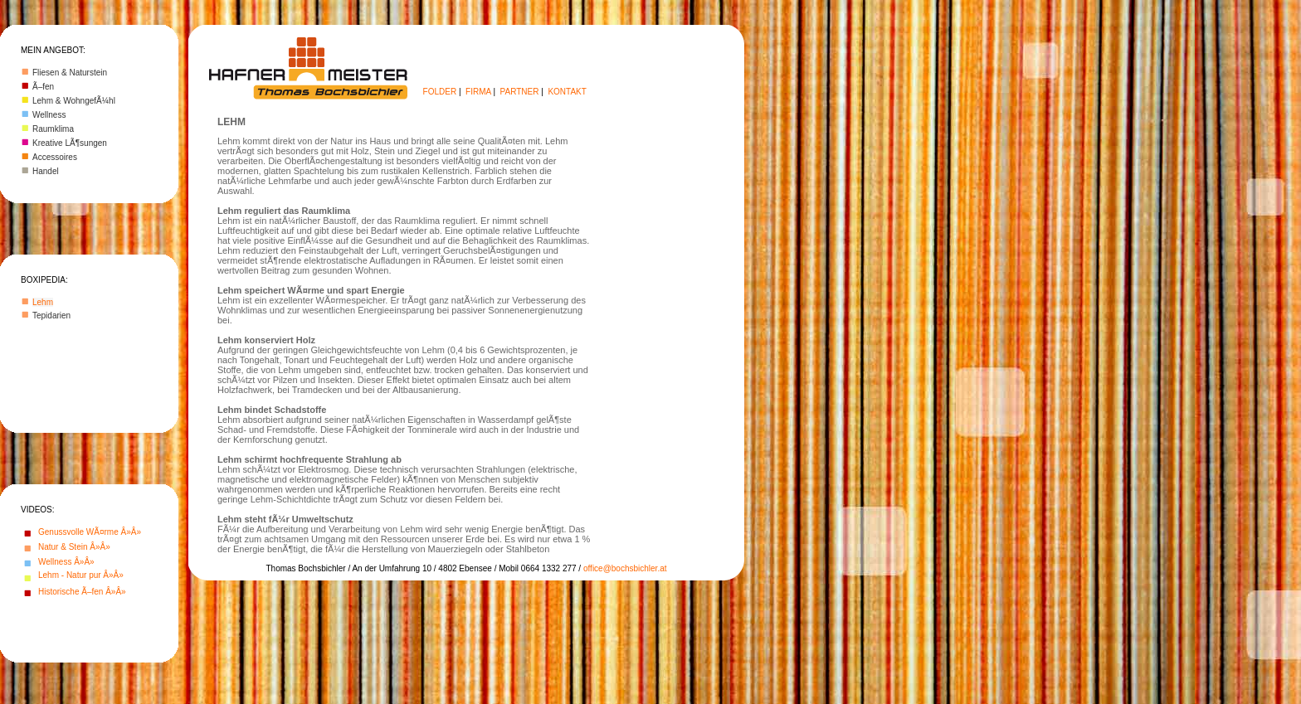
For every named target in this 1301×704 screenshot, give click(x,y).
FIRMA (478, 91)
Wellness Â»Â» (66, 561)
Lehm (42, 302)
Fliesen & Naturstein (69, 72)
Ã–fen (43, 86)
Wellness (49, 114)
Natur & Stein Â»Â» (74, 546)
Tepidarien (51, 315)
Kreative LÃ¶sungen (69, 143)
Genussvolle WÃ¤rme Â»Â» (89, 531)
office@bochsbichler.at (625, 568)
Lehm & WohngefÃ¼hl (73, 100)
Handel (45, 171)
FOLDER (440, 91)
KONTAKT (567, 91)
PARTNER (519, 91)
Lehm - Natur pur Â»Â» (81, 575)
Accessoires (54, 157)
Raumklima (53, 129)
